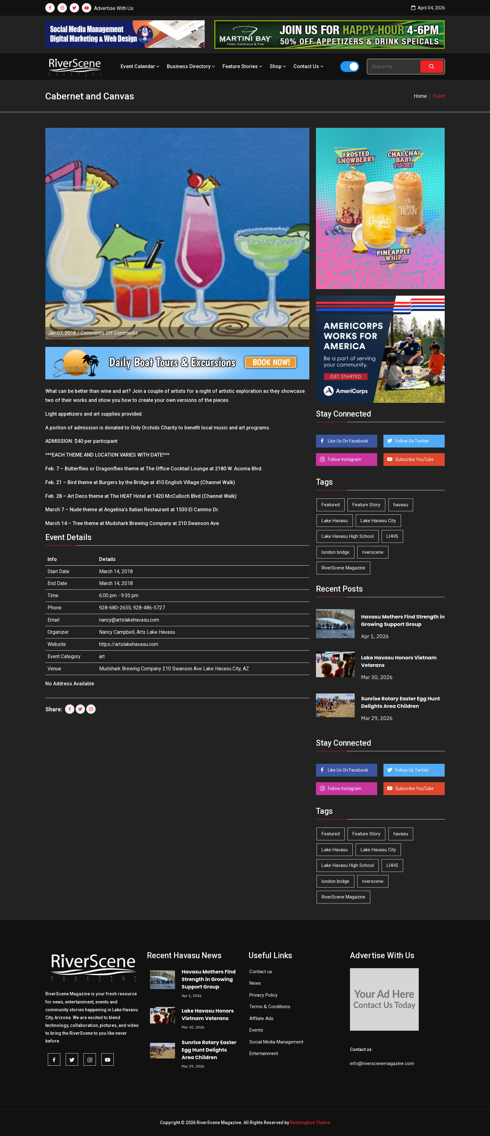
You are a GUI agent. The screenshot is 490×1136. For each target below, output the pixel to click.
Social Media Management (276, 1042)
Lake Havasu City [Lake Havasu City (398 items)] (378, 520)
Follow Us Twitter (411, 440)
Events (256, 1030)
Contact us (260, 971)
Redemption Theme (310, 1122)
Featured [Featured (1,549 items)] (331, 505)
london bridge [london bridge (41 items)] (335, 552)
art (102, 656)
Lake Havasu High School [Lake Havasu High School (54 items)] (348, 536)
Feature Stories (242, 66)
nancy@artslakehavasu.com (129, 620)
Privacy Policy (263, 995)
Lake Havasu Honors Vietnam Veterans (208, 1014)
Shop (278, 66)
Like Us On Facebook (347, 440)
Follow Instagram (344, 459)
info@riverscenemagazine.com (382, 1063)
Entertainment (263, 1053)
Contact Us (309, 66)
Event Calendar (141, 66)
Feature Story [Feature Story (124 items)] (366, 505)
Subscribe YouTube (414, 459)
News (255, 983)
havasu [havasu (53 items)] (400, 505)
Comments (109, 333)
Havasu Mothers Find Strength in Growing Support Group (403, 620)
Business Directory (191, 66)
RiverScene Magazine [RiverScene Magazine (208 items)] (343, 568)
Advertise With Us (113, 8)
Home (420, 96)
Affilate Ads (261, 1018)
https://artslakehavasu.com (128, 644)
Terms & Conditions (269, 1006)
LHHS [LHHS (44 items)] (392, 536)
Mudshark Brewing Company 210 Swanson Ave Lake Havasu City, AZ (174, 669)
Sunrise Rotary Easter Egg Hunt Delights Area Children (400, 702)
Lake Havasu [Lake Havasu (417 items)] (335, 520)
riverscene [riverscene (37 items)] (372, 552)
